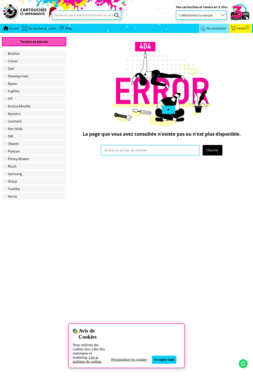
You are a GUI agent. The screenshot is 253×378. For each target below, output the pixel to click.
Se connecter (216, 28)
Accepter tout (164, 360)
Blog (68, 28)
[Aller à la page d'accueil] (14, 28)
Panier (243, 28)
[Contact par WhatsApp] (243, 364)
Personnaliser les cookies (129, 360)
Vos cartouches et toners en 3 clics (201, 7)
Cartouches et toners (42, 28)
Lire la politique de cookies (87, 359)
